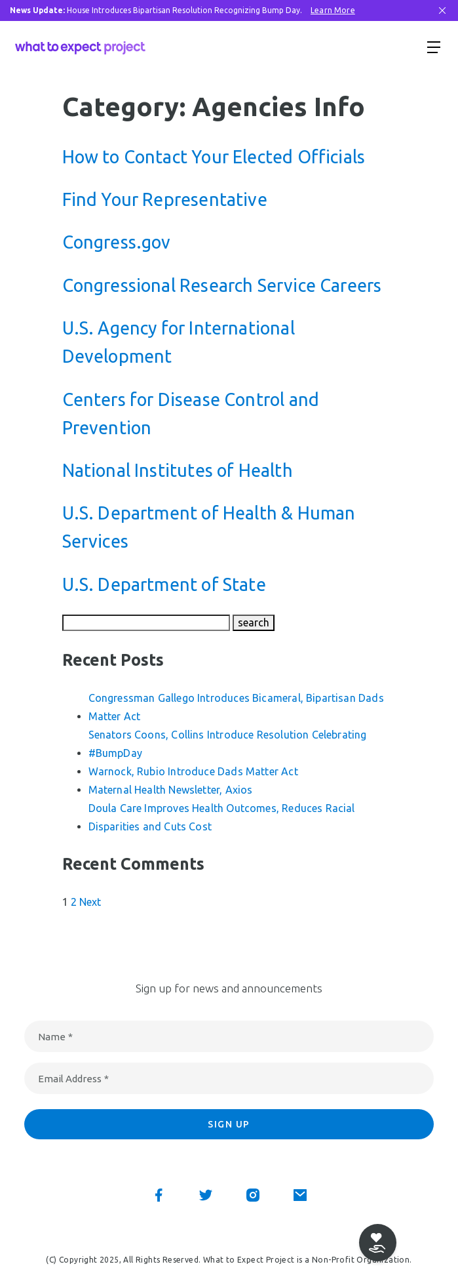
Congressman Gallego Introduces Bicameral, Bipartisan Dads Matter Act (236, 707)
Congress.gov (116, 242)
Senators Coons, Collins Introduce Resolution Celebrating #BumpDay (227, 744)
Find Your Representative (164, 199)
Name (55, 1036)
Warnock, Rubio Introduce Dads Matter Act (193, 771)
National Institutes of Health (177, 470)
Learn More (333, 10)
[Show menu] (433, 46)
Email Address (73, 1078)
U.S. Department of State (164, 584)
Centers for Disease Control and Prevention (191, 413)
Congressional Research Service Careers (222, 285)
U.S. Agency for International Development (178, 342)
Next (90, 902)
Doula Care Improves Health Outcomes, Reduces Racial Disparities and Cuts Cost (221, 817)
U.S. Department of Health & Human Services (209, 527)
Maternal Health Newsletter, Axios (170, 790)
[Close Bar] (442, 10)
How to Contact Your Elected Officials (214, 157)
